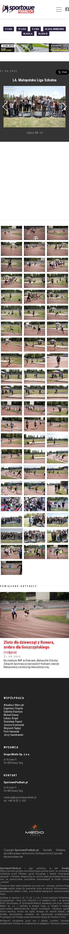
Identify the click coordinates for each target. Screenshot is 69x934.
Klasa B (42, 33)
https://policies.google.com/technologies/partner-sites (27, 871)
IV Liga (22, 29)
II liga (8, 29)
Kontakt (47, 850)
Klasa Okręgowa (54, 29)
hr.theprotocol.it (44, 853)
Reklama (60, 850)
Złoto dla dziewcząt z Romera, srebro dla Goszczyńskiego (34, 647)
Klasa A (27, 33)
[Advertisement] (34, 181)
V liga (35, 29)
